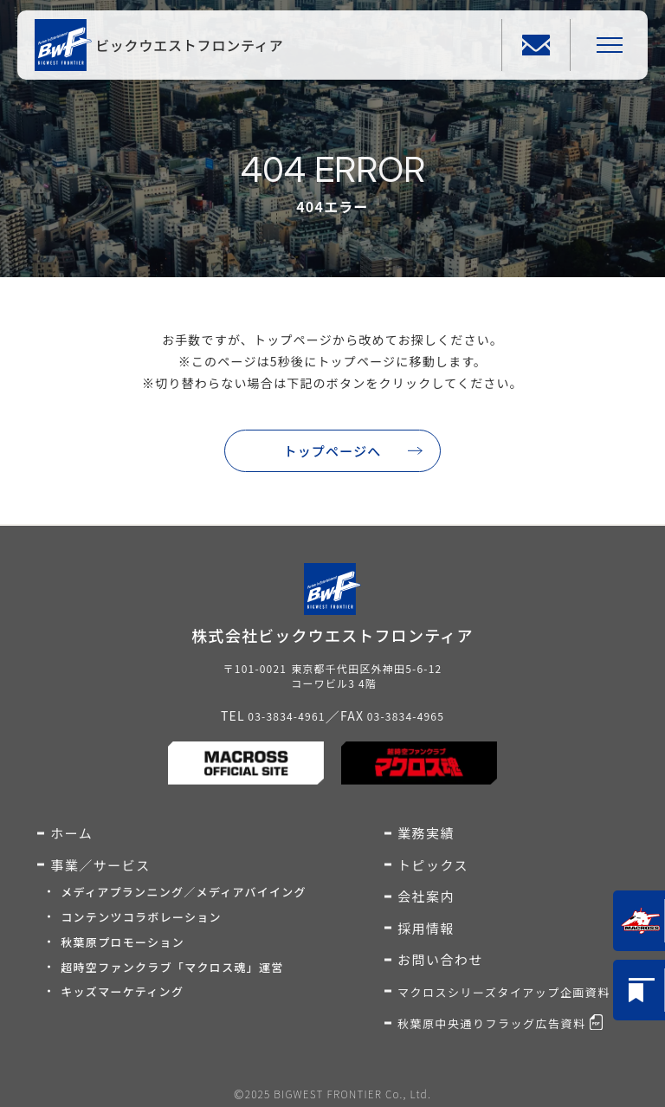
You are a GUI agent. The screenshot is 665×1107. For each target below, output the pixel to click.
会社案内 (426, 896)
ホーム (71, 833)
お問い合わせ (440, 959)
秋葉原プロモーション (122, 942)
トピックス (432, 865)
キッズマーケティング (122, 991)
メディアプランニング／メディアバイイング (184, 892)
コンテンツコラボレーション (141, 917)
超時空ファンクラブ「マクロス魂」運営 (172, 967)
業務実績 (426, 833)
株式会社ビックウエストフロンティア (332, 635)
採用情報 (426, 928)
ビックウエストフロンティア (189, 45)
